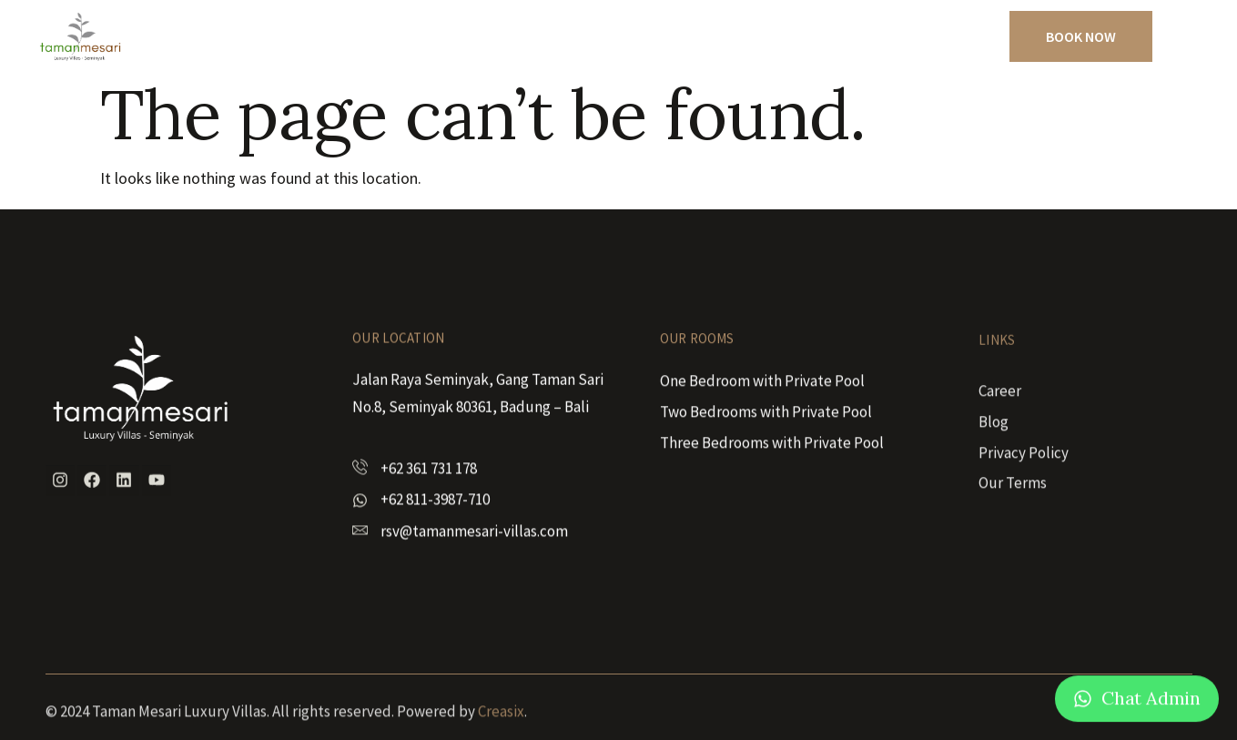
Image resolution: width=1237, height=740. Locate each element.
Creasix (501, 723)
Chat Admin (1151, 701)
